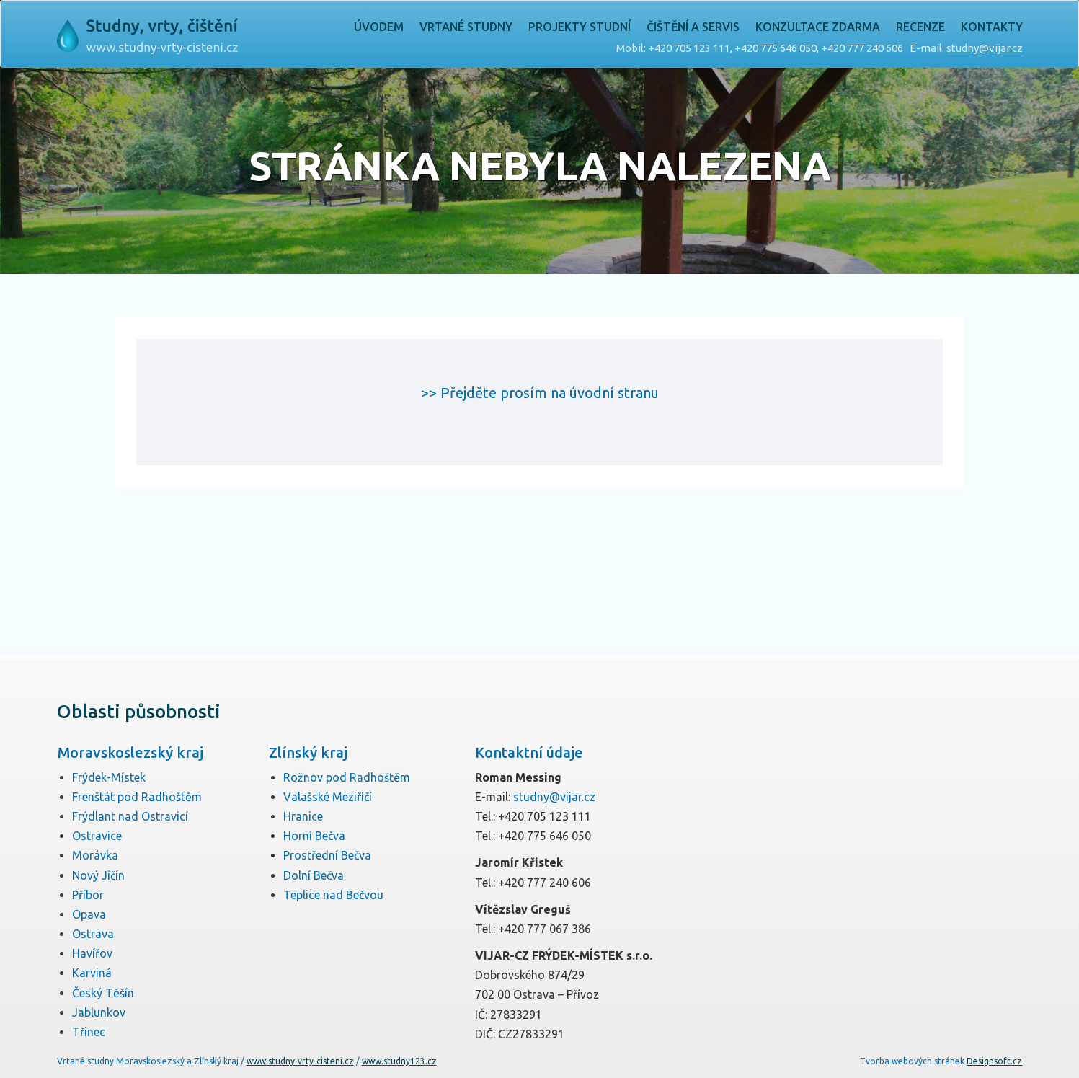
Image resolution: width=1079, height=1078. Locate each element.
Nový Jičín (98, 875)
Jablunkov (98, 1012)
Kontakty (992, 26)
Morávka (95, 855)
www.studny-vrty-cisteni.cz (300, 1061)
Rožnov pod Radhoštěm (346, 777)
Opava (89, 914)
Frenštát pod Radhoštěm (137, 796)
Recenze (920, 26)
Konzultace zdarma (817, 26)
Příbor (88, 894)
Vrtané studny (465, 26)
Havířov (92, 953)
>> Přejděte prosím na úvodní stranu (540, 392)
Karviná (92, 972)
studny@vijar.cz (984, 48)
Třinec (88, 1031)
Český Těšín (103, 992)
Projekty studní (579, 26)
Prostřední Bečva (327, 855)
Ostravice (97, 835)
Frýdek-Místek (109, 777)
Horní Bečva (314, 835)
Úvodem (379, 26)
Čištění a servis (693, 26)
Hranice (303, 816)
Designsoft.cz (994, 1061)
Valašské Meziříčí (327, 796)
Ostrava (93, 933)
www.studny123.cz (399, 1061)
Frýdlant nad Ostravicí (130, 816)
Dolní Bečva (313, 875)
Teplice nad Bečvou (333, 894)
